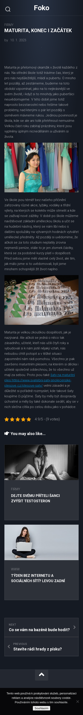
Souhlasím (41, 708)
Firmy (9, 25)
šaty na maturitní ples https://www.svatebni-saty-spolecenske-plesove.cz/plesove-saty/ (39, 380)
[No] (77, 701)
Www (15, 569)
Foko (41, 8)
